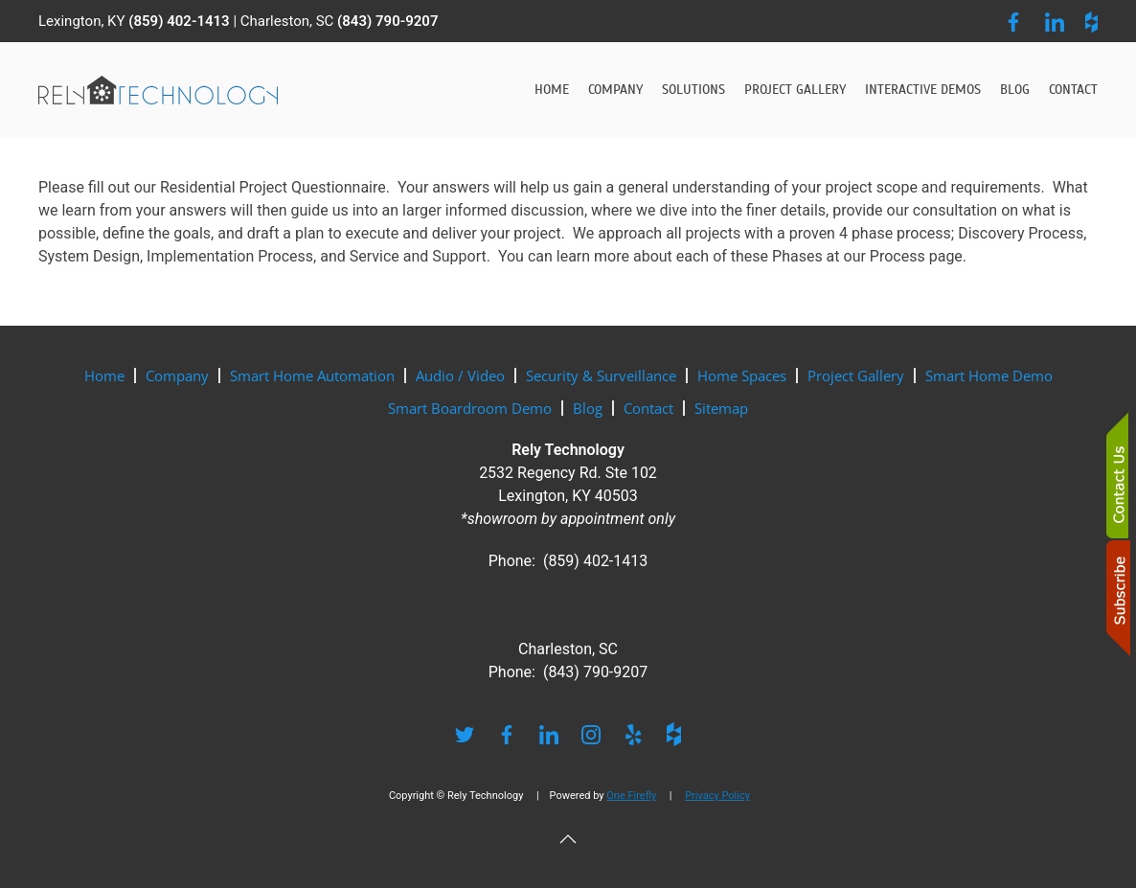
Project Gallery (795, 89)
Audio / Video (460, 375)
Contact (1073, 89)
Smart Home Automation (312, 375)
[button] (568, 839)
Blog (1015, 89)
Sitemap (721, 408)
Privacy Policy (717, 795)
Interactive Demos (923, 89)
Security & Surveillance (601, 375)
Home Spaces (741, 375)
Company (177, 375)
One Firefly (631, 795)
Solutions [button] (693, 89)
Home (551, 89)
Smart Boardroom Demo (470, 408)
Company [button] (615, 89)
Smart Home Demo (989, 375)
